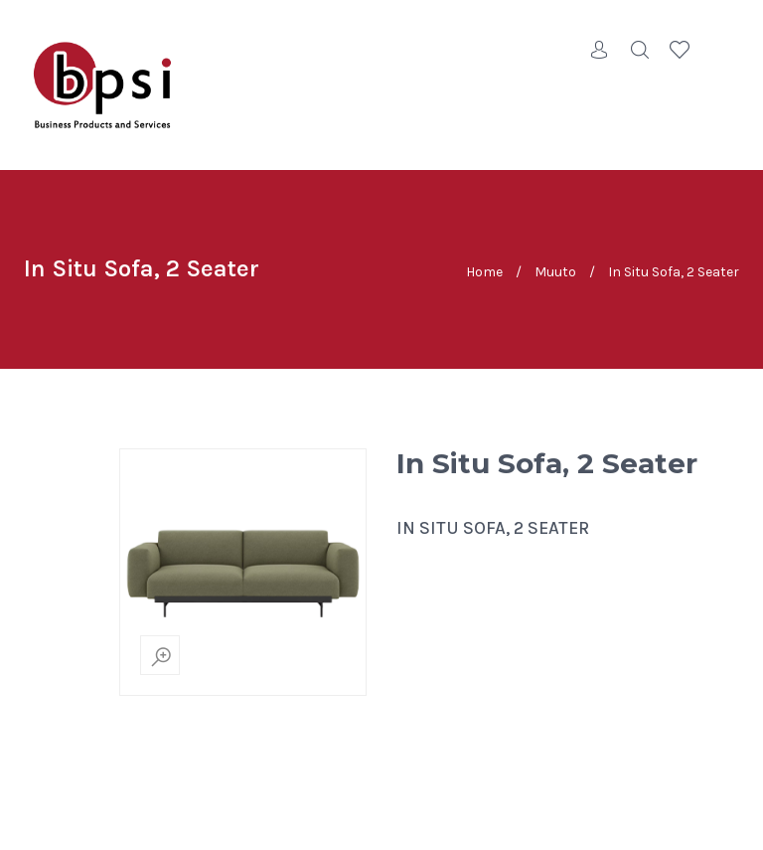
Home (484, 270)
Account (600, 50)
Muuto (555, 270)
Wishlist (679, 50)
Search (640, 50)
